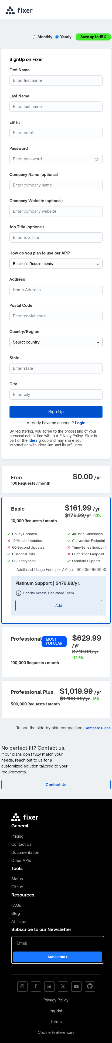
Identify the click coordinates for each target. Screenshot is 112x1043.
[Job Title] (56, 237)
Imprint (56, 1010)
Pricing (17, 836)
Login (80, 422)
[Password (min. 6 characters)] (56, 159)
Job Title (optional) (26, 227)
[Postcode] (56, 316)
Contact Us (21, 844)
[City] (56, 394)
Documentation (25, 852)
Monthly (43, 37)
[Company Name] (56, 185)
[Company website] (56, 211)
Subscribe (57, 957)
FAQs (16, 905)
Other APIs (21, 860)
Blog (15, 913)
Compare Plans (97, 728)
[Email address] (56, 133)
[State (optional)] (56, 368)
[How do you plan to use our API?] (56, 264)
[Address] (56, 290)
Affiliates (19, 921)
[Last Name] (56, 106)
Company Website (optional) (36, 200)
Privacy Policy (56, 1000)
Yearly (64, 37)
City (13, 384)
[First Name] (56, 80)
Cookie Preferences (56, 1032)
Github (17, 887)
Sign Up (56, 411)
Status (17, 878)
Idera (33, 440)
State (14, 357)
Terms (56, 1021)
